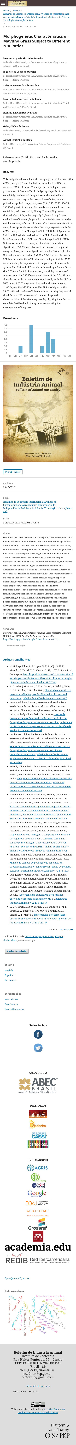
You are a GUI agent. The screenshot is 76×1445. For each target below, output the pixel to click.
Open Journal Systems (17, 1278)
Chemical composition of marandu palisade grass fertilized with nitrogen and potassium (40, 694)
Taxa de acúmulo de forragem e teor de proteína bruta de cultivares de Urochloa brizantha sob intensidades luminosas (40, 810)
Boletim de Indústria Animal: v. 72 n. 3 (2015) (45, 870)
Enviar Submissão (16, 951)
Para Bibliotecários (14, 1008)
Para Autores (11, 1004)
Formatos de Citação (15, 645)
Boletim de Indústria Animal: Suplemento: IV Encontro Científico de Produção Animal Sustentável (41, 726)
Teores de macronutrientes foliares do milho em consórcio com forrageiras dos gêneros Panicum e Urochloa (38, 718)
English (9, 970)
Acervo (16, 10)
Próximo (64, 929)
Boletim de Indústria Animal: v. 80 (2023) (45, 698)
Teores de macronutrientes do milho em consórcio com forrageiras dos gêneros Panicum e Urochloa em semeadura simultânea (40, 750)
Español (9, 975)
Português (10, 980)
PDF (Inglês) (14, 471)
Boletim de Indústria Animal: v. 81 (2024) (33, 682)
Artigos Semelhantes (16, 659)
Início (6, 10)
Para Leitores (11, 999)
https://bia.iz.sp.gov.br (38, 1386)
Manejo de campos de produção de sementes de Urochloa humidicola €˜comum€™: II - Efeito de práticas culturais (40, 866)
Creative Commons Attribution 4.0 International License (41, 1411)
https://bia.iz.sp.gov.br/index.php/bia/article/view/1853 (30, 639)
